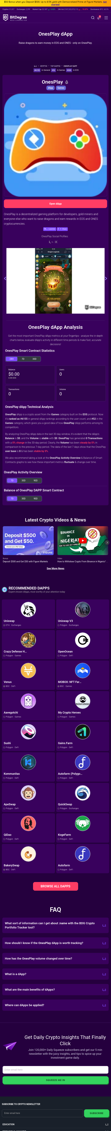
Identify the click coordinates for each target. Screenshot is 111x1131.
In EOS (76, 70)
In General (46, 70)
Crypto (44, 66)
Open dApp (55, 203)
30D (34, 359)
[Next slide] (107, 545)
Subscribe (96, 1113)
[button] (98, 17)
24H (12, 359)
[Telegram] (58, 242)
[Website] (51, 242)
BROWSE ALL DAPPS (55, 886)
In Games (61, 70)
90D (36, 480)
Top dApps (56, 66)
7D (23, 359)
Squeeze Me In (55, 1080)
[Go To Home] (36, 66)
